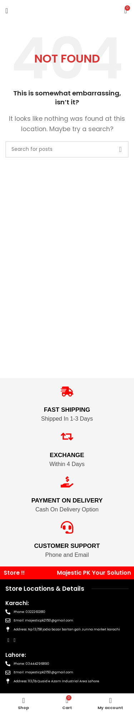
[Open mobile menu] (6, 11)
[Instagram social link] (14, 640)
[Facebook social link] (8, 640)
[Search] (67, 149)
